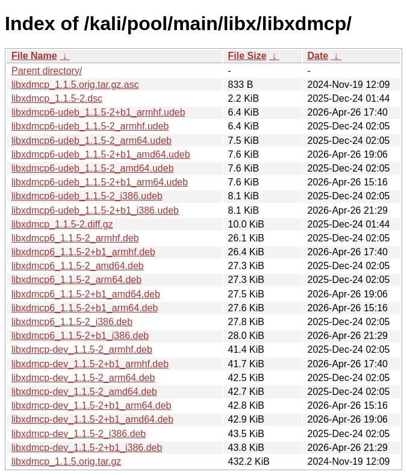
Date (318, 56)
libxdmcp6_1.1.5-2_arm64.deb (76, 280)
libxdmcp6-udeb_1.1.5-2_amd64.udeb (92, 168)
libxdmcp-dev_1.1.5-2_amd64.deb (84, 392)
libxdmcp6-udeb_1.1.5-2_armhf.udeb (90, 126)
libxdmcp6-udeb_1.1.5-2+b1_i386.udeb (95, 210)
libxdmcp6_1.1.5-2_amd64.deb (77, 266)
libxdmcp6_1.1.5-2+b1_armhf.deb (83, 252)
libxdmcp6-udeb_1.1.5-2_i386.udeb (87, 196)
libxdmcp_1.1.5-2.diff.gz (62, 224)
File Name (34, 56)
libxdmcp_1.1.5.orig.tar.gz (66, 461)
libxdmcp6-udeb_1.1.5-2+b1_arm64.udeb (99, 182)
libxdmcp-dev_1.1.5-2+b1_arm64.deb (91, 405)
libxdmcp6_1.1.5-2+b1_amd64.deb (85, 294)
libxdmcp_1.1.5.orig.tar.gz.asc (75, 84)
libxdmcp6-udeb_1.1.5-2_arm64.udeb (91, 140)
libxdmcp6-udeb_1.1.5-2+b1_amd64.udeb (100, 154)
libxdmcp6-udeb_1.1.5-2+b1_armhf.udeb (98, 112)
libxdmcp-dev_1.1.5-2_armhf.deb (81, 349)
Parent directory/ (46, 71)
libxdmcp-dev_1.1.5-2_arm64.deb (83, 378)
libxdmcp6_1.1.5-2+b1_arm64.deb (84, 308)
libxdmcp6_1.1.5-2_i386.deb (71, 322)
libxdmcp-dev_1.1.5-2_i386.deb (78, 434)
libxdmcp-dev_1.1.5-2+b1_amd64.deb (92, 419)
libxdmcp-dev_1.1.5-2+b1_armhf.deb (90, 364)
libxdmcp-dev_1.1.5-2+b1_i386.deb (86, 447)
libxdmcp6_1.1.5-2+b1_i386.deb (80, 336)
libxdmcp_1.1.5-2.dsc (56, 98)
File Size (247, 56)
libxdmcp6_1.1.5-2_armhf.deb (75, 238)
